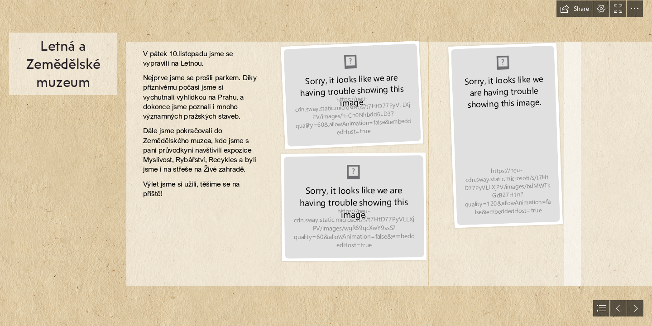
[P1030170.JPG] (353, 207)
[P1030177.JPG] (505, 134)
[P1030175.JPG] (351, 95)
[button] (574, 8)
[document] (326, 163)
